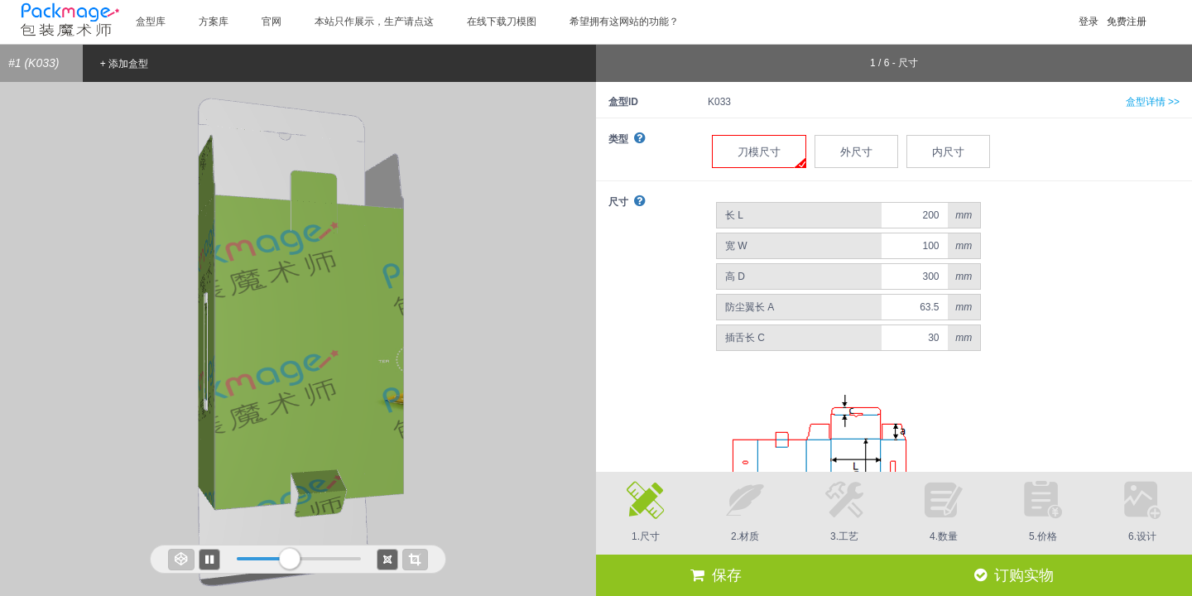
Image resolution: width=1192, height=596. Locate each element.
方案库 (213, 21)
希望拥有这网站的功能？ (624, 21)
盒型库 (151, 21)
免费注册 (1126, 21)
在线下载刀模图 (501, 21)
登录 (1088, 21)
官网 (271, 21)
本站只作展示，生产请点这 (374, 21)
